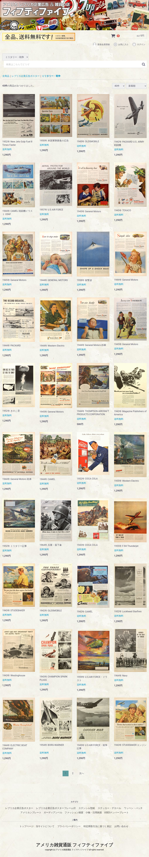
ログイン (138, 44)
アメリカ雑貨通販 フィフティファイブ (74, 844)
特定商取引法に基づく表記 (97, 826)
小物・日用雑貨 (94, 812)
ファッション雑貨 (74, 812)
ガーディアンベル (53, 812)
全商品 (5, 76)
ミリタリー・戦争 (51, 76)
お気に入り (120, 44)
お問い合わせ (121, 826)
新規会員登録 (101, 44)
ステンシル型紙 (87, 808)
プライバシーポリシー (69, 826)
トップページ (26, 826)
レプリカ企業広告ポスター (26, 76)
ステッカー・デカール (109, 808)
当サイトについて (45, 826)
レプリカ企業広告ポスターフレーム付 (56, 808)
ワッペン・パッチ (133, 808)
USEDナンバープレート (116, 812)
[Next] (81, 773)
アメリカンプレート (30, 812)
